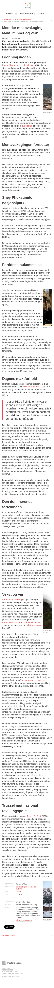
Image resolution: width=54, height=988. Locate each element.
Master (18, 892)
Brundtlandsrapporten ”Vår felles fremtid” (21, 622)
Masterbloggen (27, 5)
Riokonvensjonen (35, 625)
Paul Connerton (31, 386)
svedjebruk (27, 126)
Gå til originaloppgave (24, 920)
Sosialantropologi (23, 19)
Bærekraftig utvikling (12, 599)
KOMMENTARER (8, 935)
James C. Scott (34, 816)
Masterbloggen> (11, 963)
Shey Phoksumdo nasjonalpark (18, 65)
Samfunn (7, 19)
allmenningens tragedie (33, 680)
